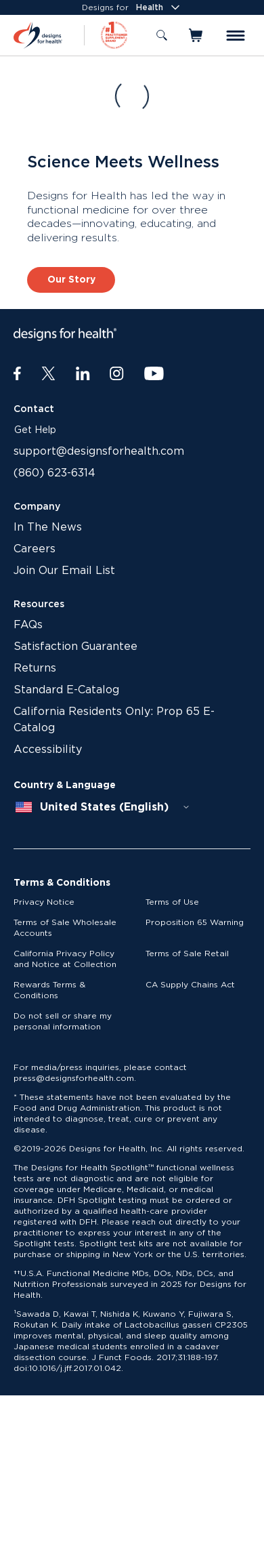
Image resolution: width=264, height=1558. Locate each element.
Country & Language (65, 785)
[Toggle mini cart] (196, 35)
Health (159, 7)
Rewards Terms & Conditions (49, 990)
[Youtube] (154, 374)
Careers (35, 549)
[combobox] (102, 807)
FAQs (28, 624)
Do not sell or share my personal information (63, 1021)
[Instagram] (117, 374)
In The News (48, 527)
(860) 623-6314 (54, 473)
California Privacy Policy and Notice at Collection (65, 958)
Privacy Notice (44, 902)
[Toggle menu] (235, 35)
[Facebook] (17, 374)
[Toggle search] (162, 35)
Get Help (35, 430)
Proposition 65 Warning (195, 922)
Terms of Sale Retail (187, 953)
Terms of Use (172, 902)
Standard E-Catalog (66, 689)
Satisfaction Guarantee (75, 646)
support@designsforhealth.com (99, 451)
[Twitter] (48, 374)
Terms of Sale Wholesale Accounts (65, 927)
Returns (35, 668)
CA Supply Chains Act (190, 985)
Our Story (71, 280)
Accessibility (48, 749)
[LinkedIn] (83, 374)
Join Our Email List (64, 570)
